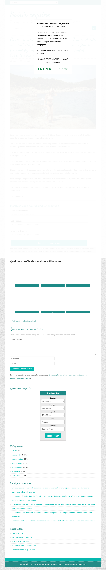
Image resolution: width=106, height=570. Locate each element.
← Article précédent (17, 321)
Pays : (53, 422)
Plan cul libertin (17, 536)
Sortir (63, 69)
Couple (14, 454)
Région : (53, 429)
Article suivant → (31, 321)
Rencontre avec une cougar (22, 540)
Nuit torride (16, 474)
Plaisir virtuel (16, 479)
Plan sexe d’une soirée (20, 545)
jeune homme (17, 470)
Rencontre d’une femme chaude (24, 549)
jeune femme (17, 466)
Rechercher (53, 439)
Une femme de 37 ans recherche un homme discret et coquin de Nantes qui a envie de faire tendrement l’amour (53, 524)
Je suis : (53, 401)
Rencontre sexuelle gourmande (23, 553)
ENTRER (44, 69)
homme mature (17, 462)
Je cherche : (53, 408)
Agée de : (53, 415)
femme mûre (16, 458)
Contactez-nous (56, 567)
